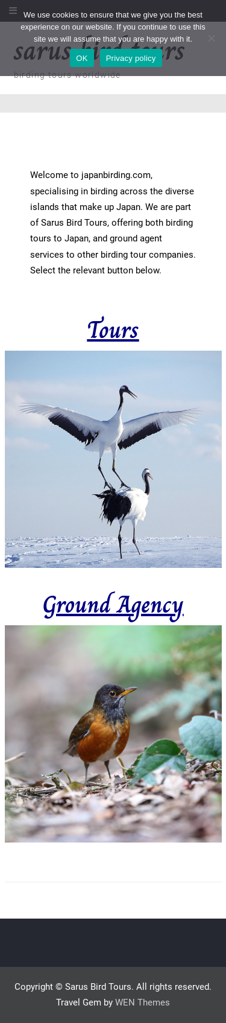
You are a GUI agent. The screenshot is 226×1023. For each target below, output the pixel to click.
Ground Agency (112, 604)
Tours (113, 329)
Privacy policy (131, 58)
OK (81, 58)
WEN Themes (142, 1002)
